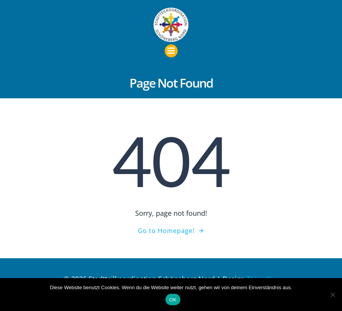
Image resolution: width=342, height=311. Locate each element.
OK (173, 300)
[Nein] (332, 294)
